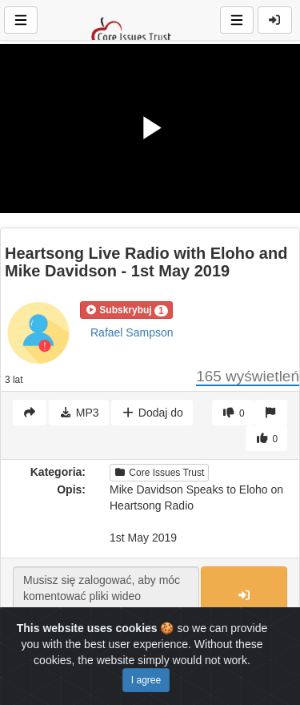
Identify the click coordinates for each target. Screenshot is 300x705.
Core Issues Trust (159, 472)
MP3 (78, 412)
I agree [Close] (146, 680)
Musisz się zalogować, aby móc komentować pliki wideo (106, 596)
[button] (126, 310)
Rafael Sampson (132, 332)
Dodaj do (151, 412)
